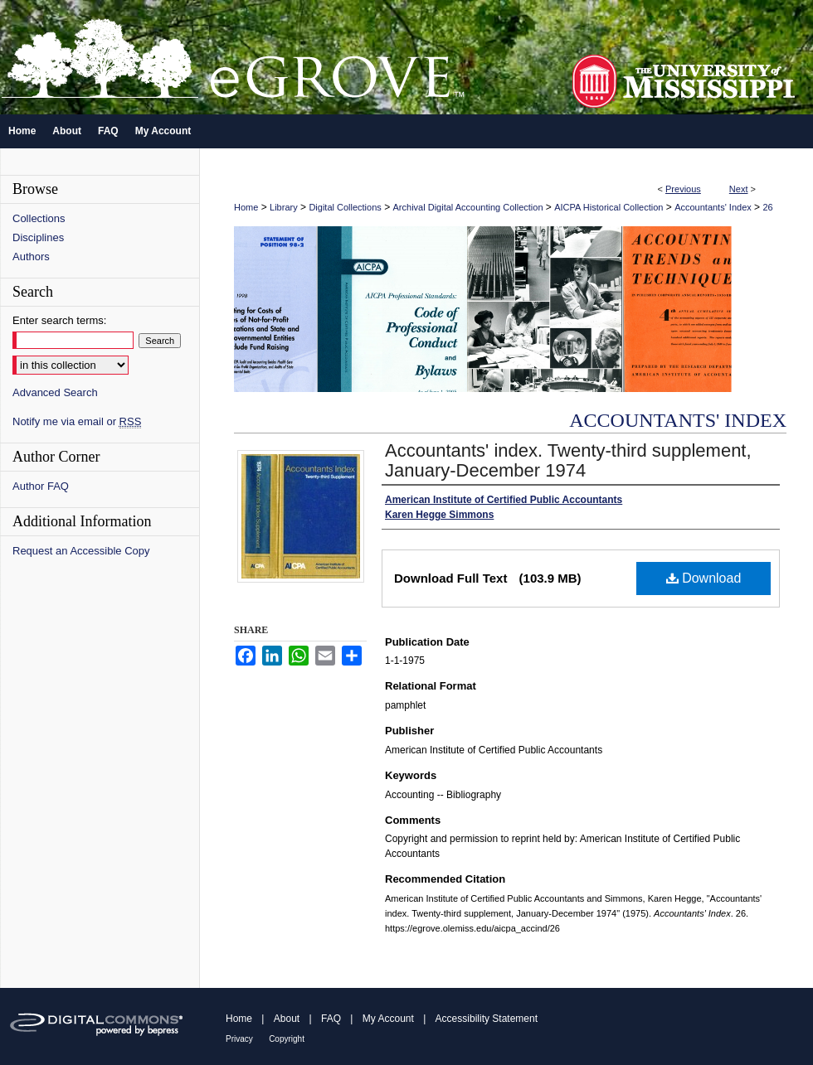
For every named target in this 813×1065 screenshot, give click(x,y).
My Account (388, 1018)
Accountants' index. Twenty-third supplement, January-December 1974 (568, 460)
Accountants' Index (713, 207)
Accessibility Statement (487, 1018)
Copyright (286, 1038)
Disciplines (38, 237)
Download (704, 578)
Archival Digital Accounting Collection (468, 207)
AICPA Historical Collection (608, 207)
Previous (683, 189)
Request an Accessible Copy (80, 551)
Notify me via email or (76, 421)
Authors (31, 256)
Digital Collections (345, 207)
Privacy (239, 1038)
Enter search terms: (59, 320)
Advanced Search (55, 392)
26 (767, 207)
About (286, 1018)
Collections (39, 218)
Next (738, 189)
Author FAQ (40, 486)
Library (284, 207)
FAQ (331, 1018)
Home (246, 207)
